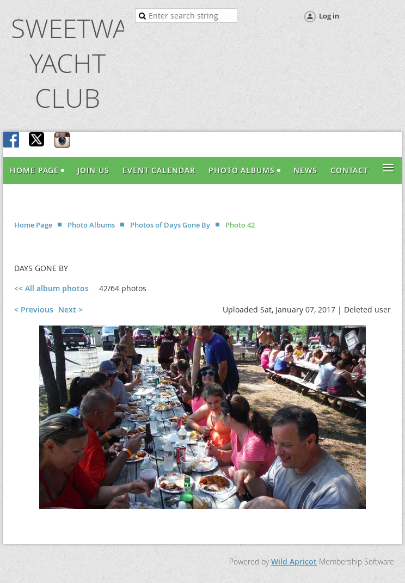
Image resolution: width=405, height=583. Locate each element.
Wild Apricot (294, 561)
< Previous (33, 309)
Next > (70, 309)
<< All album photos (51, 288)
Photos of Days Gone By (170, 225)
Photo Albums (91, 225)
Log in (329, 16)
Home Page (33, 225)
